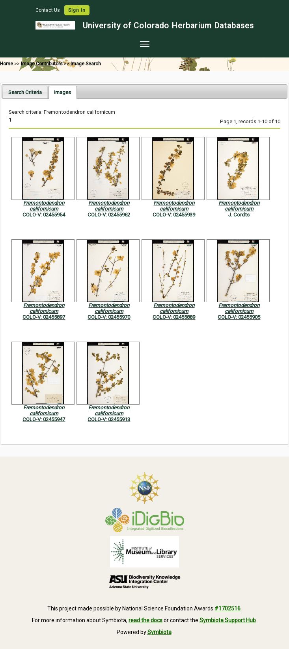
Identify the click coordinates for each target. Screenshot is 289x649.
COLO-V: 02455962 (109, 215)
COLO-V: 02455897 (43, 317)
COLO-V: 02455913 (109, 419)
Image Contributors (42, 64)
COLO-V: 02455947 (43, 419)
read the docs (145, 620)
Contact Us (48, 10)
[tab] (25, 92)
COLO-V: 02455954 (43, 215)
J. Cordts (239, 215)
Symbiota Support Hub (228, 620)
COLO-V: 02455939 (174, 215)
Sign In (77, 10)
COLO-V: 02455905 (239, 317)
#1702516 (227, 608)
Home (6, 64)
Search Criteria (25, 92)
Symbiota (159, 632)
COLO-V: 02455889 (174, 317)
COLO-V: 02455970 (109, 317)
